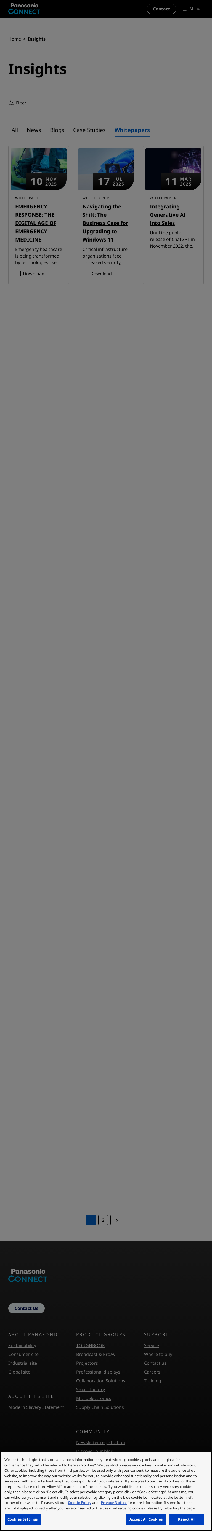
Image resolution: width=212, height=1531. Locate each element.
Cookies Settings (22, 1519)
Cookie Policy (79, 1502)
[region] (106, 1491)
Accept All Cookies (146, 1519)
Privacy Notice (114, 1502)
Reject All (186, 1519)
